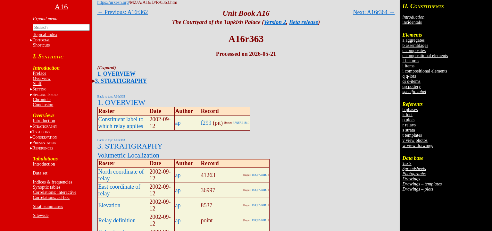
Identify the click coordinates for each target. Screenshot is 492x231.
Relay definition (117, 220)
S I (45, 94)
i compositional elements (425, 71)
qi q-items (412, 81)
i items (409, 66)
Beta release (303, 22)
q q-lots (409, 76)
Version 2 (275, 22)
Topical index (45, 34)
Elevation (109, 205)
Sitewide (41, 215)
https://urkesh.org (113, 2)
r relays (409, 125)
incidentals (412, 22)
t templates (412, 135)
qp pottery (412, 86)
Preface (39, 73)
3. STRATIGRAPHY (121, 81)
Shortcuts (41, 45)
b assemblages (415, 45)
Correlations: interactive (55, 192)
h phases (410, 109)
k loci (408, 114)
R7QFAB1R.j (240, 122)
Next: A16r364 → (374, 12)
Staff (37, 83)
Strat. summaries (48, 206)
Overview (42, 78)
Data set (40, 173)
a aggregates (414, 40)
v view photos (415, 140)
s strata (409, 130)
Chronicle (42, 99)
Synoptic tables (47, 187)
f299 (206, 123)
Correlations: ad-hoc (51, 197)
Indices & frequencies (52, 182)
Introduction (44, 120)
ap (178, 123)
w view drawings (418, 145)
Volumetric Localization (128, 155)
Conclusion (43, 104)
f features (411, 60)
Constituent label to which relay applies (121, 122)
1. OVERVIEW (116, 74)
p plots (409, 119)
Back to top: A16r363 (111, 96)
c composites (414, 50)
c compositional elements (425, 55)
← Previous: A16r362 (122, 12)
